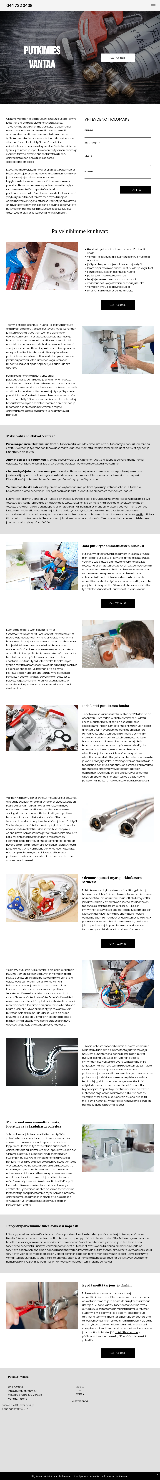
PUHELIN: (89, 171)
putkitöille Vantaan (126, 1332)
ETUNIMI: (89, 130)
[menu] (153, 6)
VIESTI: (88, 156)
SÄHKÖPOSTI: (92, 143)
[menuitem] (80, 1387)
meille (139, 514)
